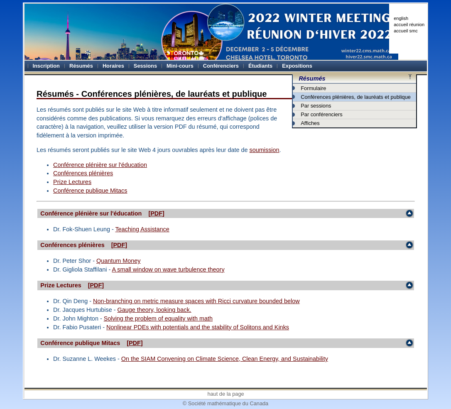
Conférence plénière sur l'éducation (100, 165)
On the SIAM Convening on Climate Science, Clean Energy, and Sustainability (224, 358)
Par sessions (316, 106)
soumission (264, 150)
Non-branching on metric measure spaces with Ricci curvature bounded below (196, 301)
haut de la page (225, 394)
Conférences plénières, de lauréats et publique (356, 97)
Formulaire (313, 88)
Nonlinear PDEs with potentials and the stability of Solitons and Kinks (197, 327)
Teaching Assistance (142, 229)
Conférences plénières (83, 173)
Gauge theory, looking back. (154, 309)
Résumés (312, 78)
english (401, 18)
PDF (156, 213)
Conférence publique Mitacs (90, 190)
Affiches (310, 123)
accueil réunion (409, 24)
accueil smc (405, 30)
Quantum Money (118, 260)
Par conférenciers (321, 114)
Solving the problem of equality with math (158, 318)
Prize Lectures (72, 182)
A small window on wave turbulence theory (168, 269)
